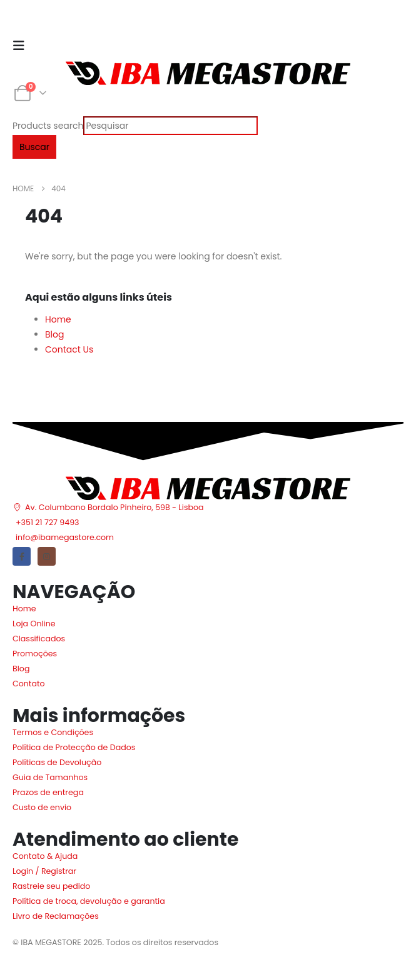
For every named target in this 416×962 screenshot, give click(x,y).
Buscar (34, 147)
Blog (54, 334)
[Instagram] (47, 556)
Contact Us (69, 349)
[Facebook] (22, 556)
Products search (48, 125)
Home (58, 319)
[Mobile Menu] (23, 45)
